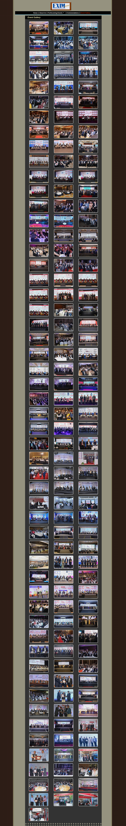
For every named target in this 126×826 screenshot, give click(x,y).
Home (35, 13)
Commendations (73, 13)
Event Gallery (85, 13)
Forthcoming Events (56, 13)
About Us (42, 13)
